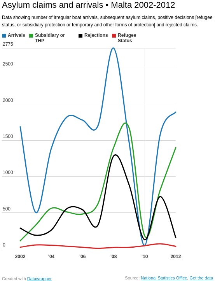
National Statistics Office (164, 278)
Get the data (201, 278)
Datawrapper (39, 278)
